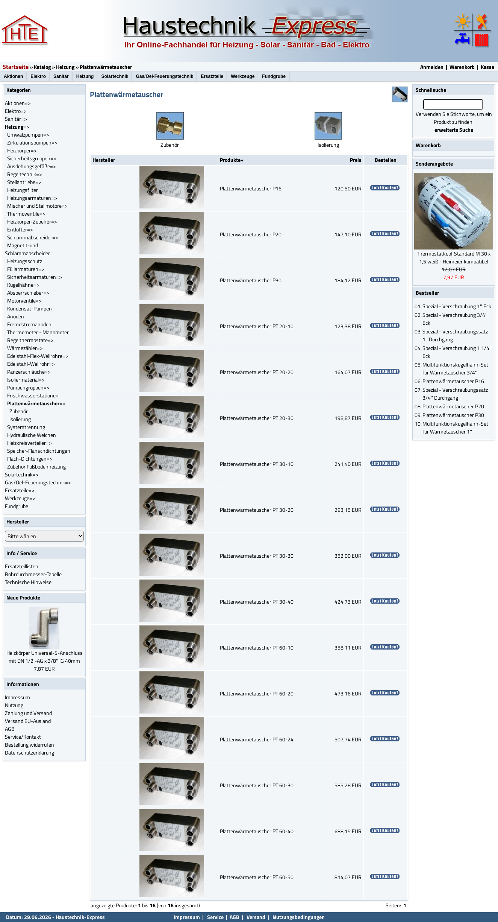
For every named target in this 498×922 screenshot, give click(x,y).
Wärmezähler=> (25, 348)
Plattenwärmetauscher (106, 67)
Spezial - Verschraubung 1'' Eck (456, 306)
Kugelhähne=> (23, 285)
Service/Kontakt (23, 737)
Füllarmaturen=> (25, 269)
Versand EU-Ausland (28, 721)
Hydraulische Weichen (31, 435)
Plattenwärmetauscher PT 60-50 (257, 877)
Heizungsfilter (22, 190)
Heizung (65, 67)
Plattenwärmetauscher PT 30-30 (257, 556)
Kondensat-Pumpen (29, 308)
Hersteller (103, 160)
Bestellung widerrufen (29, 745)
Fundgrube (274, 76)
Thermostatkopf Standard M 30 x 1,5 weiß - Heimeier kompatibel (453, 257)
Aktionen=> (18, 103)
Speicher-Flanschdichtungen (38, 451)
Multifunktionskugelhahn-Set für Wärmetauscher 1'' (455, 427)
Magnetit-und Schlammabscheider (27, 249)
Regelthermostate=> (30, 340)
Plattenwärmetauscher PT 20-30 (257, 418)
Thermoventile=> (26, 214)
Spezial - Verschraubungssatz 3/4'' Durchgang (455, 394)
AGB (10, 729)
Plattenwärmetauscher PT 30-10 (257, 464)
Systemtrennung (26, 427)
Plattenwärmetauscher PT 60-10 (257, 647)
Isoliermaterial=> (26, 379)
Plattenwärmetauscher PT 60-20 (257, 693)
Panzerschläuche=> (29, 372)
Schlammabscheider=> (32, 237)
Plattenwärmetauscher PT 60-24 (257, 739)
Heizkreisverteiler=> (29, 443)
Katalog (42, 67)
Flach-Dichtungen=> (30, 459)
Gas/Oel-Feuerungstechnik (164, 76)
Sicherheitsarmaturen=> (34, 277)
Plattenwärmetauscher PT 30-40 (257, 602)
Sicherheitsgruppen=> (31, 158)
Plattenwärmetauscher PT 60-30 (257, 785)
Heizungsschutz (24, 261)
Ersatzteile (212, 76)
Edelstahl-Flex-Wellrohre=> (37, 356)
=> (17, 127)
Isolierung (20, 419)
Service (215, 917)
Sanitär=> (16, 119)
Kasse (487, 67)
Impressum (17, 697)
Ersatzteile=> (20, 490)
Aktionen (13, 76)
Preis (356, 160)
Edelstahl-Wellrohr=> (31, 364)
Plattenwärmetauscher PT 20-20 (257, 372)
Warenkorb (462, 67)
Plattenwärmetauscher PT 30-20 (257, 510)
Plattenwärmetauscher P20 (251, 234)
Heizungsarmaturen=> (32, 198)
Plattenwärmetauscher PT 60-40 (257, 831)
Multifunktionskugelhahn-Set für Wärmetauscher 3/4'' (455, 368)
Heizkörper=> (22, 150)
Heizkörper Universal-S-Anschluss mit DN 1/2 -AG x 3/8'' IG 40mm (44, 657)
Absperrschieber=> (28, 293)
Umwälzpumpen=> (28, 134)
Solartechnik (114, 76)
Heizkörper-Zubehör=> (32, 221)
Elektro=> (16, 111)
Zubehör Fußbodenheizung (36, 466)
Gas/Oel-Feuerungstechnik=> (38, 482)
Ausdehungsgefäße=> (31, 166)
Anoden (15, 316)
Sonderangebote (434, 163)
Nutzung (14, 705)
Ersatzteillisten (21, 566)
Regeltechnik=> (24, 174)
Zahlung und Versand (28, 713)
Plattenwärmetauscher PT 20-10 (257, 326)
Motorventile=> (24, 300)
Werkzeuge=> (20, 498)
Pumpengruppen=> (28, 387)
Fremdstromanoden (29, 324)
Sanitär (61, 76)
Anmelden (432, 67)
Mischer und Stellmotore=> (37, 206)
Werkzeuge (242, 76)
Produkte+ (232, 160)
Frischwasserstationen (33, 395)
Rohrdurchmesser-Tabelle (33, 574)
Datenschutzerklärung (29, 752)
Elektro (38, 76)
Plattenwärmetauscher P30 (251, 280)
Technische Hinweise (28, 582)
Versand (256, 917)
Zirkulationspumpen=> (32, 142)
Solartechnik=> (22, 474)
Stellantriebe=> (24, 182)
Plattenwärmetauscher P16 (251, 188)
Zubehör (18, 411)
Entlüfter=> (20, 229)
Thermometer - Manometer (38, 332)
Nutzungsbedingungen (298, 917)
